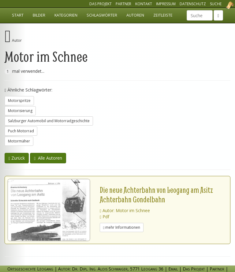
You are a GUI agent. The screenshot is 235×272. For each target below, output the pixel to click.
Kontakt (143, 3)
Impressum (166, 3)
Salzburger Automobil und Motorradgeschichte (49, 120)
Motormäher (19, 141)
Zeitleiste (163, 15)
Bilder (39, 15)
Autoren (135, 15)
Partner (123, 3)
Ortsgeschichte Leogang (222, 5)
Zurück (17, 158)
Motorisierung (20, 110)
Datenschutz (193, 3)
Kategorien (65, 15)
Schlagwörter (102, 15)
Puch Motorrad (21, 131)
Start (18, 15)
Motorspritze (19, 100)
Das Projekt (100, 3)
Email (173, 269)
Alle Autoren (48, 158)
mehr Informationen (121, 227)
